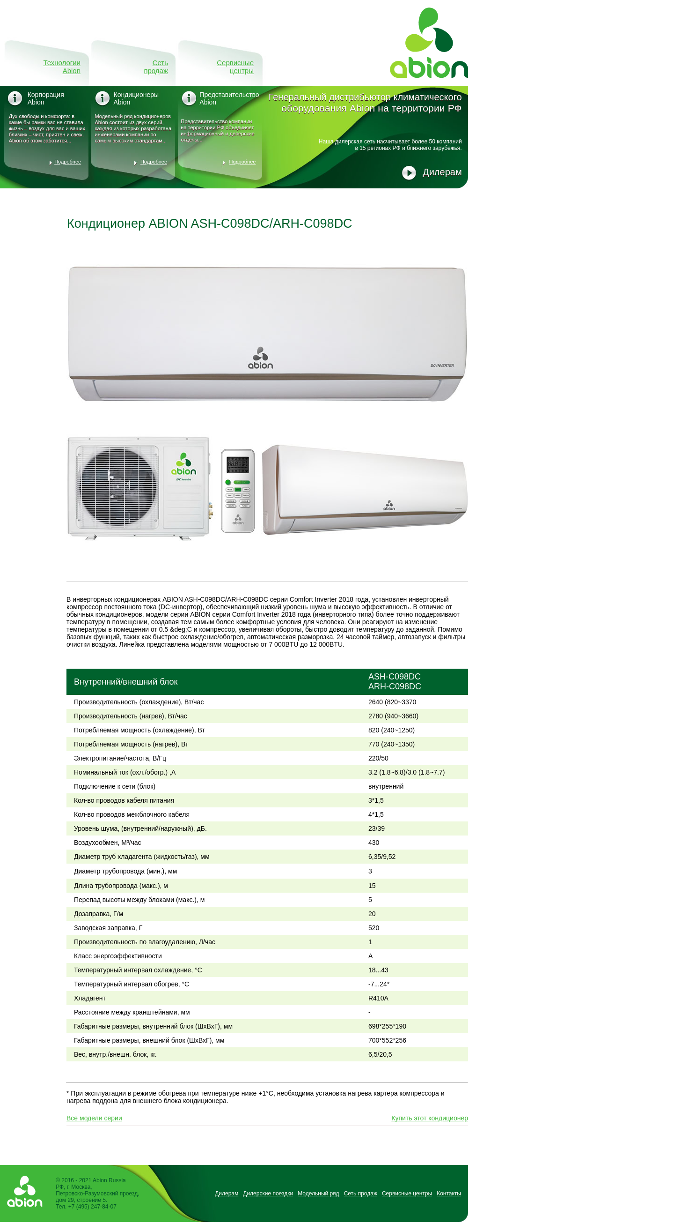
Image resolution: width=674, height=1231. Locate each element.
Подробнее (67, 161)
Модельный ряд (318, 1193)
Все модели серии (94, 1118)
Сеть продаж (156, 67)
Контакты (449, 1193)
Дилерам (442, 172)
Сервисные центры (235, 67)
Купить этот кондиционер (429, 1118)
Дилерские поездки (268, 1193)
